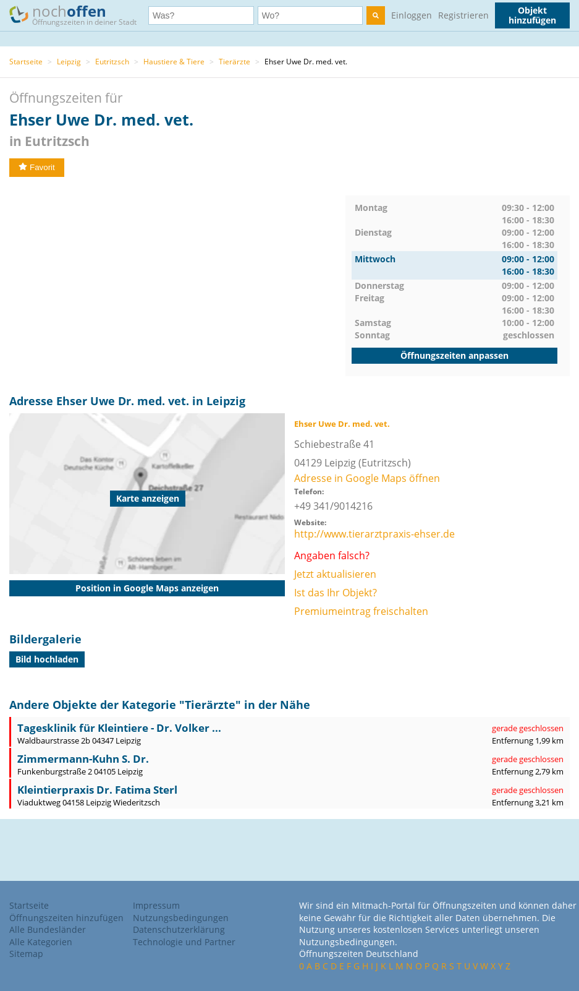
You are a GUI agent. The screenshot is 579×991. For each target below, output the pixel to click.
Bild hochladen (46, 659)
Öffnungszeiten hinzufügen (66, 918)
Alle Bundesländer (47, 929)
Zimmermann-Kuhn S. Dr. (83, 759)
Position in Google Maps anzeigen (147, 588)
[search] (375, 15)
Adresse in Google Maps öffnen (367, 478)
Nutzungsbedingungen (181, 918)
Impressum (156, 905)
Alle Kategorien (40, 942)
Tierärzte (234, 61)
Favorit (37, 167)
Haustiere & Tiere (174, 61)
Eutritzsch (112, 61)
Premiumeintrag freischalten (361, 611)
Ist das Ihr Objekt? (335, 592)
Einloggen (411, 15)
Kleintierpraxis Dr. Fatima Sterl (97, 790)
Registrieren (463, 15)
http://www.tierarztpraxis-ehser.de (374, 534)
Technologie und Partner (184, 942)
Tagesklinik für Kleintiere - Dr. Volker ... (119, 728)
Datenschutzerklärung (179, 929)
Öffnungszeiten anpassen (454, 355)
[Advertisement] (177, 282)
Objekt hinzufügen (532, 15)
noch (78, 14)
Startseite (26, 61)
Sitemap (26, 953)
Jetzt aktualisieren (335, 574)
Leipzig (69, 61)
